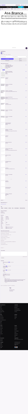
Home (1, 285)
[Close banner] (27, 7)
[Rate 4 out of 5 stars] (4, 204)
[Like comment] (5, 264)
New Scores (15, 328)
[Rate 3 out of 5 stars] (3, 204)
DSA (1, 322)
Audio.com (1, 339)
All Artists (15, 329)
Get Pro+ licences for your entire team (18, 339)
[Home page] (2, 5)
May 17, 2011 (8, 278)
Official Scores (16, 333)
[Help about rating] (7, 202)
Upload (22, 5)
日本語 (1, 347)
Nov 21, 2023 (12, 262)
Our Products (1, 310)
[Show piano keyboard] (24, 9)
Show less (2, 247)
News (15, 336)
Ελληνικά (1, 346)
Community (15, 311)
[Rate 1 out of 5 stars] (1, 204)
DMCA (1, 321)
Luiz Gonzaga (5, 285)
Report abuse (15, 307)
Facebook (1, 328)
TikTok (1, 332)
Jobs (0, 307)
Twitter (1, 329)
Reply (4, 264)
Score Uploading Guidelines (17, 310)
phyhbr (5, 278)
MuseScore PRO (2, 311)
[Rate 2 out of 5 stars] (2, 204)
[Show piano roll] (25, 9)
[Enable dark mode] (22, 9)
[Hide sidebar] (11, 179)
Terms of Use (1, 318)
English (1, 343)
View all (26, 200)
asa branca (9, 285)
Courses (15, 332)
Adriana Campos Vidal (5, 262)
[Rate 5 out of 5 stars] (5, 204)
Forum (15, 318)
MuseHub (1, 340)
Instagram (1, 333)
